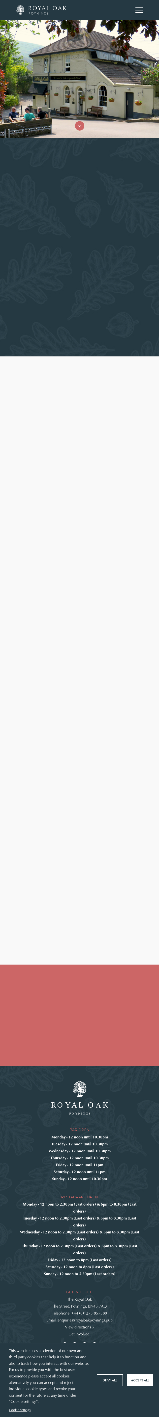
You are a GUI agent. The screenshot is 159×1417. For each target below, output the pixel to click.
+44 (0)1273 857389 (89, 1313)
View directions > (79, 1327)
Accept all (140, 1380)
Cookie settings (20, 1409)
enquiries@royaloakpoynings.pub (85, 1320)
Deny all (109, 1380)
